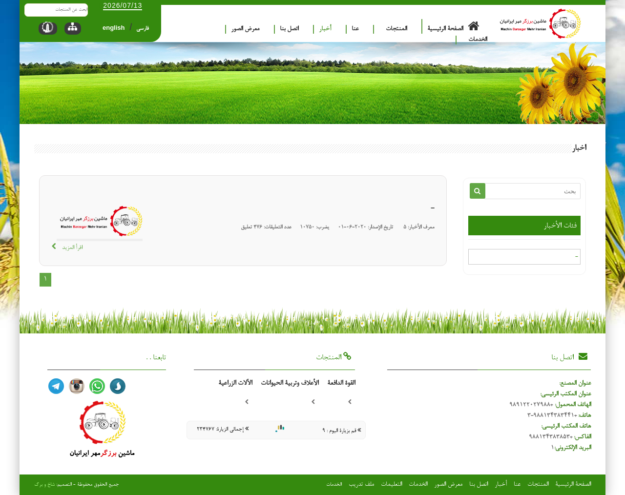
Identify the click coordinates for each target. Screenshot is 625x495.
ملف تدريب (361, 484)
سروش (117, 386)
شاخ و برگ (44, 485)
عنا (355, 29)
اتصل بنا (289, 29)
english (114, 27)
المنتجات (396, 29)
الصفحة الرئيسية (457, 26)
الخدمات (477, 39)
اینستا (76, 386)
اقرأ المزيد (67, 247)
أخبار (325, 29)
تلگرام (56, 386)
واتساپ (97, 386)
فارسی (142, 28)
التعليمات (391, 484)
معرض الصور (245, 29)
